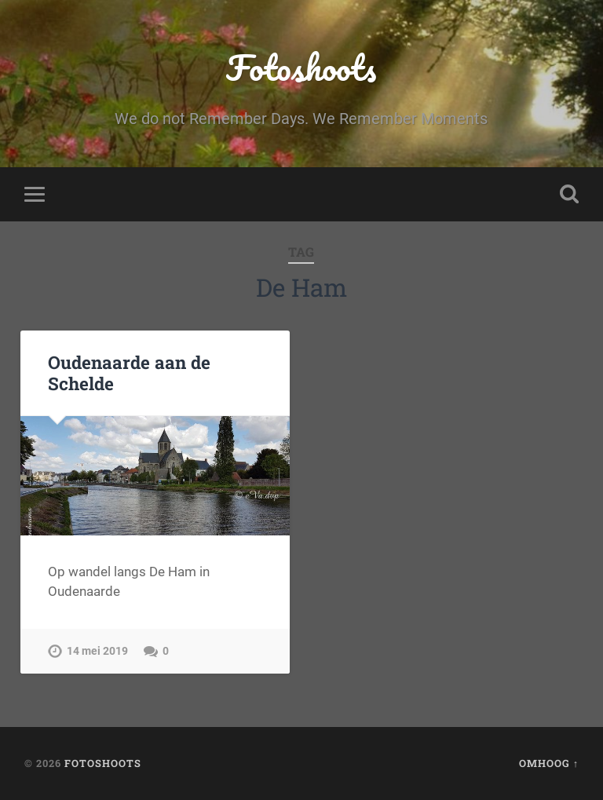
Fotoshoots (301, 67)
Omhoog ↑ (549, 763)
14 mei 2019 (97, 651)
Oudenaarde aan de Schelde (129, 372)
